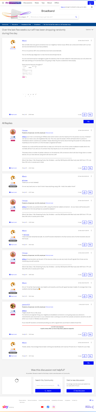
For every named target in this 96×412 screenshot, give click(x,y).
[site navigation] (3, 2)
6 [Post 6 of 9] (24, 274)
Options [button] (88, 29)
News (37, 3)
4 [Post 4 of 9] (24, 222)
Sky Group (22, 402)
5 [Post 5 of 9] (24, 244)
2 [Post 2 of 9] (24, 168)
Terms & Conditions (32, 400)
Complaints (67, 400)
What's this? (13, 48)
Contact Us (74, 400)
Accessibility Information (57, 400)
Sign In (91, 3)
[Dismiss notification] (92, 7)
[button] (91, 40)
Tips (43, 3)
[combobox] (51, 17)
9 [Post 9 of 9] (24, 356)
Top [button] (92, 400)
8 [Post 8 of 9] (24, 334)
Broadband (48, 10)
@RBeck (24, 137)
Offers (56, 3)
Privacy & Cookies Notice (44, 400)
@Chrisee (24, 180)
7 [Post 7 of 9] (24, 296)
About (49, 3)
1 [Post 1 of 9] (24, 114)
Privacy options (22, 400)
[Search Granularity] (23, 17)
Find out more (49, 133)
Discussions (27, 3)
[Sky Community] (13, 3)
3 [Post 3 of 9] (24, 192)
